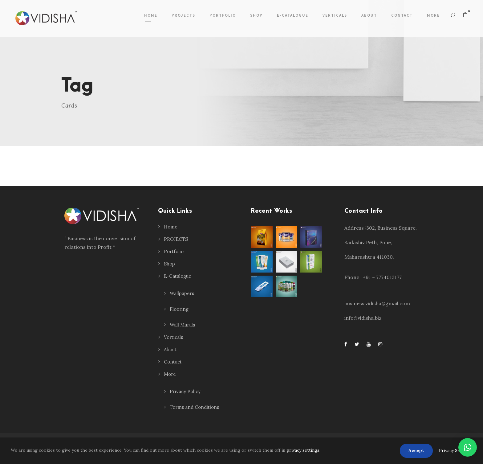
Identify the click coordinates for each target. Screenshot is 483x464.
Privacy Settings (455, 450)
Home (150, 15)
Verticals (335, 15)
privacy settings (302, 450)
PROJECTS (183, 15)
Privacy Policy (185, 391)
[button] (467, 447)
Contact (402, 15)
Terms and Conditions (194, 407)
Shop (256, 15)
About (369, 15)
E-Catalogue (292, 15)
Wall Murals (182, 325)
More (433, 15)
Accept (416, 450)
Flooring (179, 309)
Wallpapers (182, 293)
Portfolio (222, 15)
